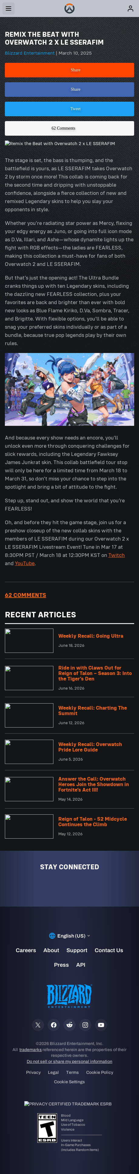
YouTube (25, 563)
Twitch (116, 555)
